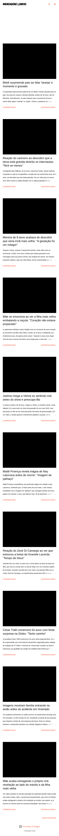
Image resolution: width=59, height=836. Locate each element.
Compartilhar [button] (9, 107)
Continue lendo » (48, 107)
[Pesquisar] (49, 4)
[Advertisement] (29, 23)
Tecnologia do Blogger (29, 826)
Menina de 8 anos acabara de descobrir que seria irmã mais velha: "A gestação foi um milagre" (29, 241)
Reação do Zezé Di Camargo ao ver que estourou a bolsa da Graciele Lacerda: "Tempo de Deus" (28, 554)
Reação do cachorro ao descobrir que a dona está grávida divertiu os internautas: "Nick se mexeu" (28, 162)
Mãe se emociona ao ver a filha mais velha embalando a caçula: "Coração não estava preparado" (29, 320)
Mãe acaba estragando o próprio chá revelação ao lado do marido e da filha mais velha (26, 784)
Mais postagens (49, 818)
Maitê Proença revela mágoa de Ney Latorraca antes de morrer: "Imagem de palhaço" (27, 475)
